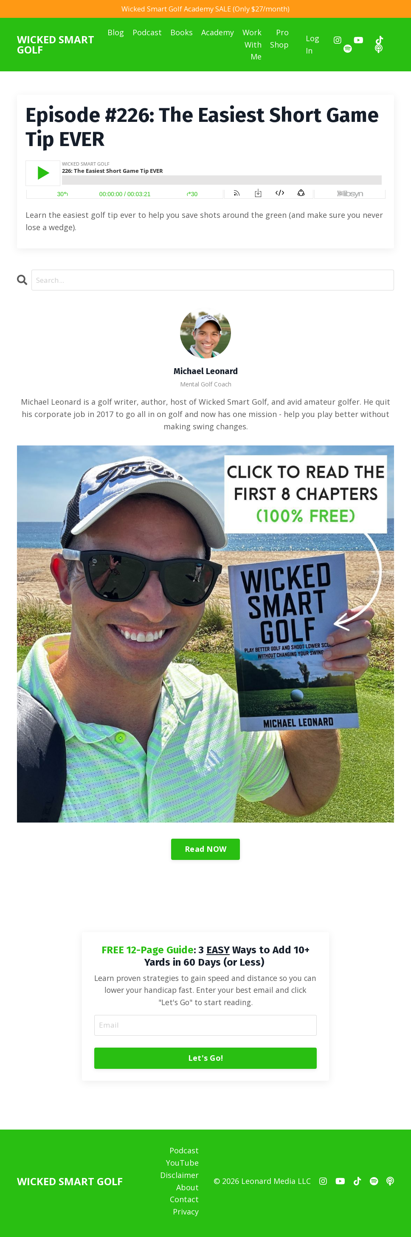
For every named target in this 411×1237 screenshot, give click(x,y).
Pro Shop (279, 39)
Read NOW (205, 851)
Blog (115, 33)
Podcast (147, 33)
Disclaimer (179, 1179)
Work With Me (252, 45)
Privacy (186, 1216)
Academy (217, 33)
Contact (184, 1204)
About (187, 1191)
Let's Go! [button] (205, 1062)
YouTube (182, 1167)
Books (181, 33)
